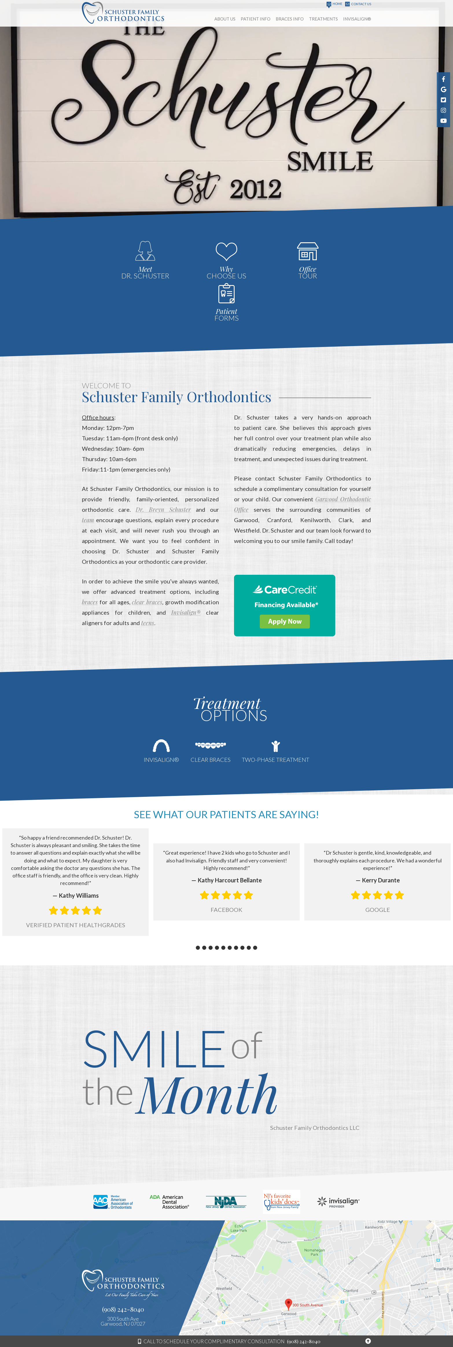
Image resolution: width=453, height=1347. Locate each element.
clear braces (147, 556)
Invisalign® (185, 567)
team (88, 474)
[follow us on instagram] (443, 110)
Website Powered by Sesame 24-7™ (324, 1328)
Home (334, 4)
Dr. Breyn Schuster (163, 464)
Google (377, 861)
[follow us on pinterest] (443, 100)
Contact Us (358, 4)
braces (90, 556)
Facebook (226, 861)
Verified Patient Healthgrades (75, 876)
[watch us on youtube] (443, 120)
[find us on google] (443, 89)
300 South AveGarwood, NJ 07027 (123, 1271)
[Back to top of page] (368, 1341)
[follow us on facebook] (443, 79)
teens (147, 577)
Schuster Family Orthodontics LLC (315, 1078)
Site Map (364, 1328)
